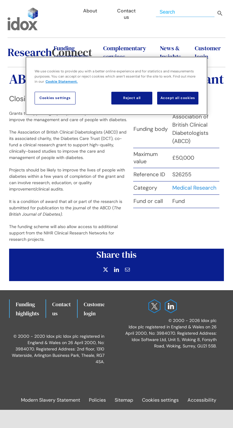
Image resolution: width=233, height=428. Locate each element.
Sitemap (124, 400)
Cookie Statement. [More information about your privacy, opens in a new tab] (62, 81)
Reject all (132, 98)
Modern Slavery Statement (50, 400)
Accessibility (201, 400)
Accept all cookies (177, 98)
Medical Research (194, 187)
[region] (116, 86)
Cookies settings (160, 400)
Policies (97, 400)
